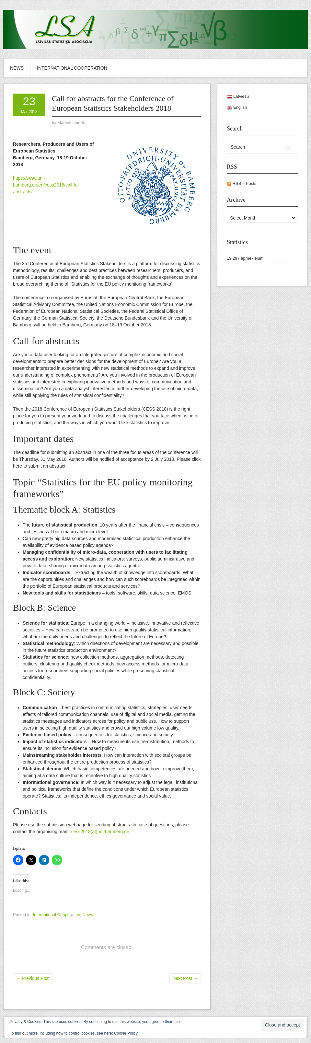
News (17, 68)
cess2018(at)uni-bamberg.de (100, 831)
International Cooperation (72, 68)
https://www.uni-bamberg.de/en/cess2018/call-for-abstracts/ (47, 185)
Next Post (185, 978)
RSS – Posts (241, 183)
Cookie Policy (126, 1033)
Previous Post (33, 978)
